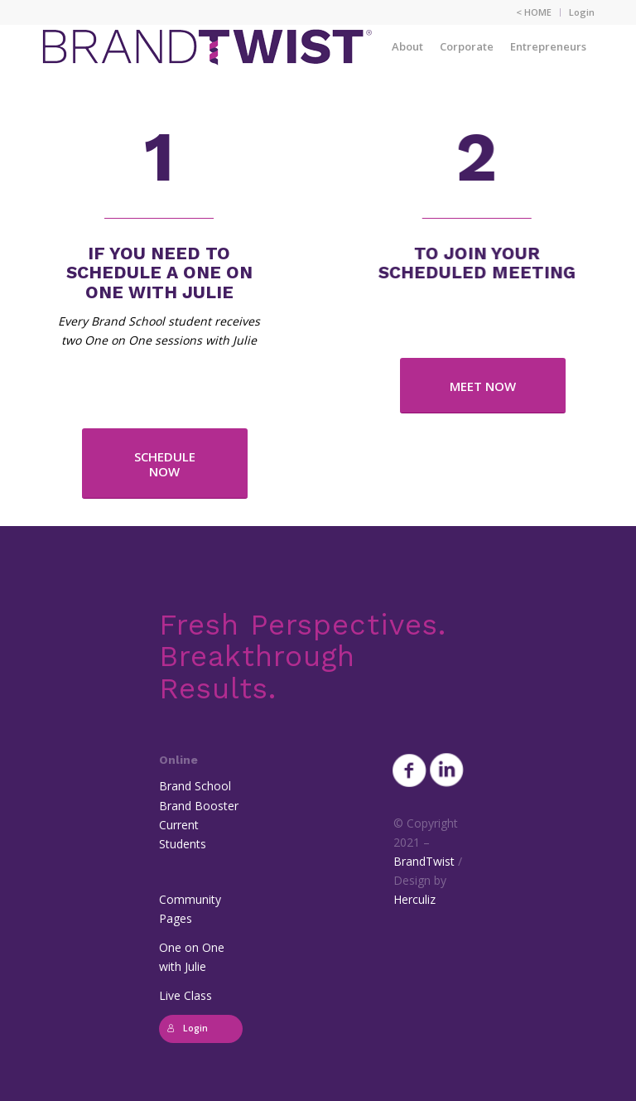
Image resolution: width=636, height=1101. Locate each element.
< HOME (534, 12)
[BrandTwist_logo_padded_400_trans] (207, 47)
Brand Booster (198, 806)
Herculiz (414, 899)
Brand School (195, 786)
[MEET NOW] (483, 385)
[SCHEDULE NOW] (165, 463)
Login (582, 12)
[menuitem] (534, 12)
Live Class (185, 995)
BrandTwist (424, 861)
